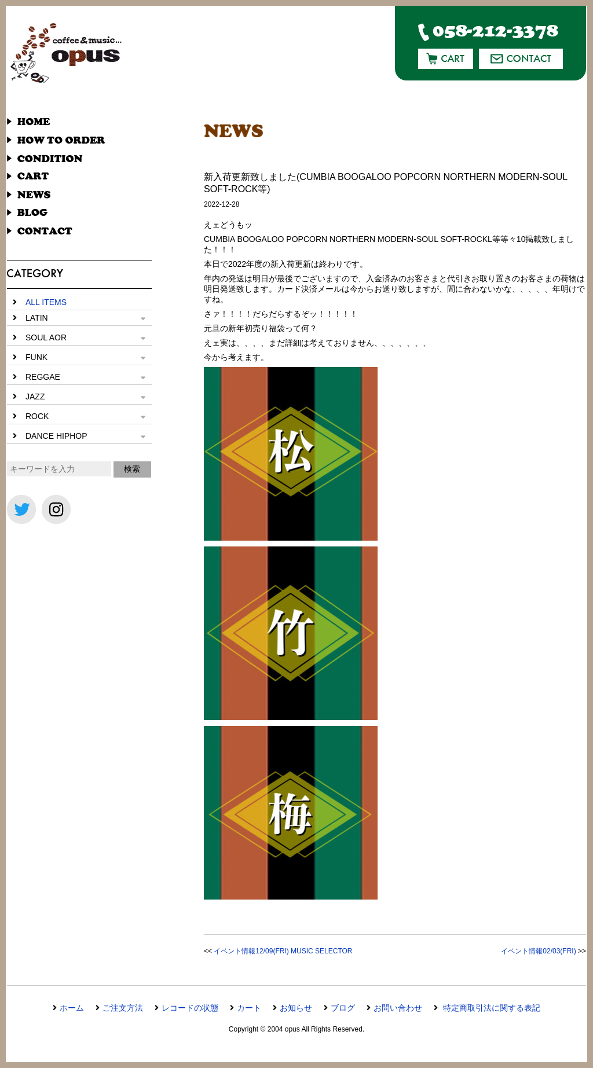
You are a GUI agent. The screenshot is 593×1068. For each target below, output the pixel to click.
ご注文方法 (123, 1007)
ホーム (72, 1007)
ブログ (343, 1007)
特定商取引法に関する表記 (490, 1007)
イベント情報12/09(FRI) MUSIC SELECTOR (283, 951)
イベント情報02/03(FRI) (538, 951)
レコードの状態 (190, 1007)
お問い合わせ (398, 1007)
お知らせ (296, 1007)
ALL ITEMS (46, 302)
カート (249, 1007)
